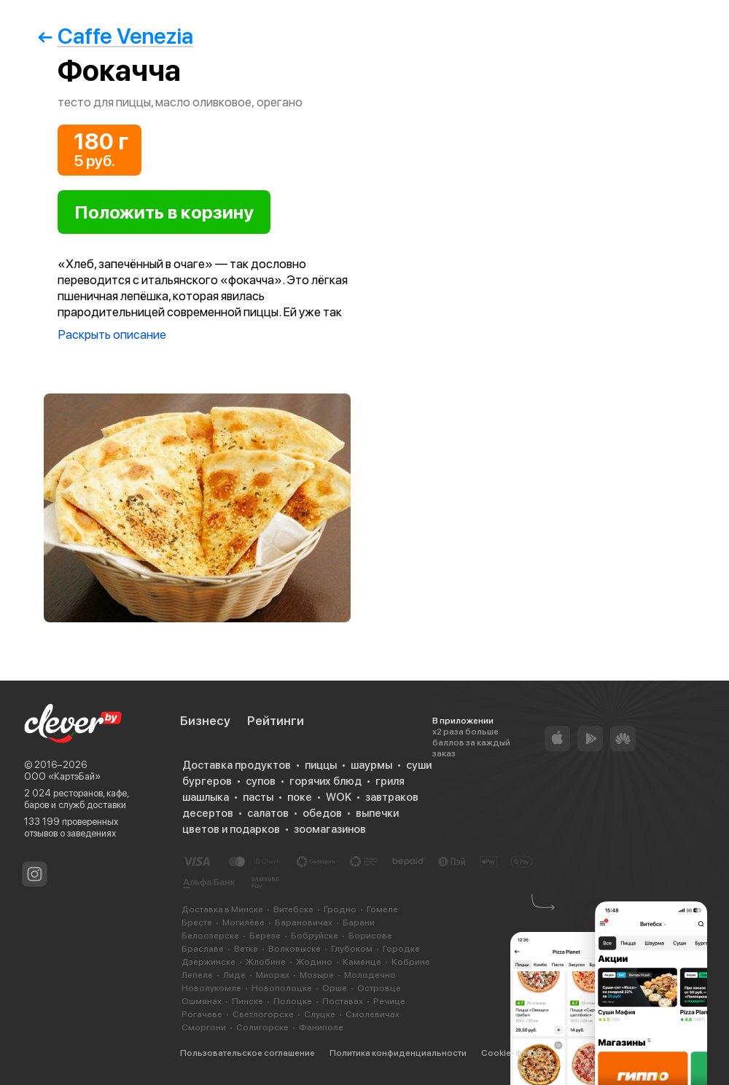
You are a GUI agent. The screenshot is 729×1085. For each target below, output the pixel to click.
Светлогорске (263, 1014)
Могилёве (243, 922)
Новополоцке (282, 988)
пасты (258, 797)
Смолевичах (372, 1014)
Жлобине (266, 962)
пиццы (321, 765)
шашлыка (205, 797)
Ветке (246, 949)
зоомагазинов (330, 829)
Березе (265, 936)
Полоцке (292, 1001)
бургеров (207, 781)
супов (261, 781)
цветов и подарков (231, 829)
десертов (207, 813)
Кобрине (410, 962)
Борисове (370, 936)
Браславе (203, 949)
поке (299, 797)
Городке (401, 949)
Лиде (234, 975)
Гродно (340, 909)
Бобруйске (314, 936)
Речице (389, 1001)
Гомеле (382, 909)
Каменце (362, 962)
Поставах (342, 1001)
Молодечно (370, 975)
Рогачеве (202, 1014)
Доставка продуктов (236, 765)
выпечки (377, 813)
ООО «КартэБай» (62, 776)
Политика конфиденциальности (398, 1053)
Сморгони (204, 1027)
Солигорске (262, 1027)
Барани (359, 922)
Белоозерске (210, 936)
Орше (334, 988)
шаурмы (371, 765)
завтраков (391, 797)
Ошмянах (202, 1001)
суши (419, 765)
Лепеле (197, 975)
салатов (268, 813)
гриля (390, 781)
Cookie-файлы (512, 1053)
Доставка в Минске (222, 909)
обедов (322, 813)
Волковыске (294, 949)
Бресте (197, 922)
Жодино (314, 962)
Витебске (293, 909)
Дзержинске (208, 962)
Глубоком (352, 949)
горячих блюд (325, 781)
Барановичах (303, 922)
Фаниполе (321, 1027)
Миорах (272, 975)
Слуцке (319, 1014)
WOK (338, 797)
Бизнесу (205, 720)
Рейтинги (275, 720)
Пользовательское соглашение (247, 1053)
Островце (379, 988)
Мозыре (317, 975)
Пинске (247, 1001)
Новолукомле (211, 988)
